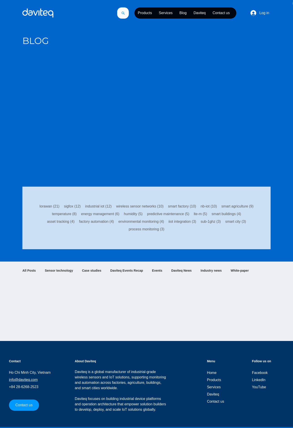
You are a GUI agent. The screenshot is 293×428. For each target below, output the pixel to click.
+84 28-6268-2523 (23, 387)
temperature (64, 213)
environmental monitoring (141, 221)
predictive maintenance (168, 213)
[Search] (123, 13)
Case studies (91, 270)
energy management (100, 213)
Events (157, 270)
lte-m (200, 213)
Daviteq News (181, 270)
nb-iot (208, 206)
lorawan (49, 206)
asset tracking (61, 221)
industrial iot (98, 206)
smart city (235, 221)
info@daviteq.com (23, 380)
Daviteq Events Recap (126, 270)
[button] (144, 13)
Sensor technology (59, 270)
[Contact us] (24, 405)
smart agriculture (237, 206)
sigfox (72, 206)
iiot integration (182, 221)
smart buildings (226, 213)
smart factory (182, 206)
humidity (133, 213)
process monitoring (146, 229)
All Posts (29, 270)
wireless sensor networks (140, 206)
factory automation (96, 221)
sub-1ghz (211, 221)
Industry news (211, 270)
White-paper (240, 270)
